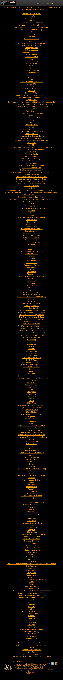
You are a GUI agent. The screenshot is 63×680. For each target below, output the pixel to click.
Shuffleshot (31, 543)
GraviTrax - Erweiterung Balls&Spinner (31, 310)
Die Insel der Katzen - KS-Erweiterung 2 (31, 181)
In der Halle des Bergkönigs (31, 364)
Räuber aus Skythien (31, 498)
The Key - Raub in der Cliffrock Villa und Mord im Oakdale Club (31, 564)
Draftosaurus (31, 220)
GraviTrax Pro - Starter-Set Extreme (31, 330)
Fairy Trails (31, 269)
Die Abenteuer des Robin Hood (31, 165)
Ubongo (31, 584)
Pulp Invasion (31, 487)
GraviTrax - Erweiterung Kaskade (31, 317)
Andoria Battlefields (31, 39)
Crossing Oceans (31, 124)
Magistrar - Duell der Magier (31, 414)
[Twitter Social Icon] (52, 663)
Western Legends (31, 620)
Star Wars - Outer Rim (31, 548)
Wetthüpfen (31, 627)
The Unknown (31, 566)
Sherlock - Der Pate (31, 541)
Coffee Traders (25, 113)
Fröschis (31, 287)
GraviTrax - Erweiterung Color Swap (31, 312)
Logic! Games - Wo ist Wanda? (31, 407)
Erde (31, 247)
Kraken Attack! (31, 387)
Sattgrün (31, 530)
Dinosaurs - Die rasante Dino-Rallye (31, 208)
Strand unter (35, 550)
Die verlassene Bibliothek (31, 201)
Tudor (31, 582)
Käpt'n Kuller (31, 380)
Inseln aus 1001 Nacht (31, 367)
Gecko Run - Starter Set (31, 294)
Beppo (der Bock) (31, 48)
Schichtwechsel (31, 532)
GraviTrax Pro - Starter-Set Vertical (31, 333)
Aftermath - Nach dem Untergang (31, 29)
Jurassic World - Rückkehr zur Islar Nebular (31, 378)
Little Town (31, 403)
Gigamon (31, 299)
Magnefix (31, 416)
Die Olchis (31, 188)
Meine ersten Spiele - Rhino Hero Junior (31, 437)
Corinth (31, 122)
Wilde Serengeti (26, 629)
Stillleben (26, 550)
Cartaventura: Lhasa (31, 75)
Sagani (31, 525)
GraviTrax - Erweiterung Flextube (31, 315)
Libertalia (31, 398)
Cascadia (31, 77)
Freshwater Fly (31, 285)
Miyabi (31, 446)
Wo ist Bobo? (31, 636)
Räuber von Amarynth (31, 500)
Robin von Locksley (31, 514)
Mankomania (31, 421)
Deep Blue (31, 143)
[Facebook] (56, 663)
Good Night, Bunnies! (31, 308)
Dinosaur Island (31, 206)
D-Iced (31, 127)
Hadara (31, 342)
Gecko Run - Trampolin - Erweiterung (31, 296)
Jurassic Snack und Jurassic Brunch (31, 376)
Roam (31, 509)
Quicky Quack (26, 496)
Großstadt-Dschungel (31, 337)
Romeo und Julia (31, 511)
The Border (36, 557)
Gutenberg (31, 339)
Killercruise (31, 382)
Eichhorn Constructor (31, 238)
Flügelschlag (31, 274)
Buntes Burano (31, 63)
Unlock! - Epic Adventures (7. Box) (32, 597)
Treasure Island (31, 575)
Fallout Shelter (31, 263)
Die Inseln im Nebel (31, 186)
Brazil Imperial (31, 54)
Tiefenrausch (31, 568)
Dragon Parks (31, 224)
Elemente (31, 244)
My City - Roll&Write (31, 457)
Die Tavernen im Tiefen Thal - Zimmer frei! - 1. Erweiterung (31, 199)
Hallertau (31, 346)
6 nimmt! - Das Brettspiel (31, 14)
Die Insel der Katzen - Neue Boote (31, 183)
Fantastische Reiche (31, 265)
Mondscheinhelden (31, 448)
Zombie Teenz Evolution (31, 650)
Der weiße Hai (31, 152)
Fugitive (31, 290)
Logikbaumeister (31, 410)
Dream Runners (27, 229)
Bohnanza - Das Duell (31, 52)
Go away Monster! (31, 306)
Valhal (31, 600)
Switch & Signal (31, 552)
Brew (31, 59)
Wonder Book (31, 638)
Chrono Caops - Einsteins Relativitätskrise (31, 97)
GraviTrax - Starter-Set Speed (31, 319)
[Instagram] (49, 663)
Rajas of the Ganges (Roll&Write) (31, 502)
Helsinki (31, 349)
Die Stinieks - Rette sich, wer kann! (31, 197)
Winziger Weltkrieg (31, 631)
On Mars (31, 466)
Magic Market (31, 412)
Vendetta (31, 602)
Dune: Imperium (31, 231)
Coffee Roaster (31, 111)
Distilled (31, 210)
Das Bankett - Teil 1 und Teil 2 (31, 131)
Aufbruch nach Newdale (31, 45)
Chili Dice (31, 91)
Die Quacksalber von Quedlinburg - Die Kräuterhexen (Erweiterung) (31, 192)
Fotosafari (31, 283)
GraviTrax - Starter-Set (31, 321)
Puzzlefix (31, 489)
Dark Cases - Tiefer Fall (31, 129)
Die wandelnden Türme (31, 195)
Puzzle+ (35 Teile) (31, 491)
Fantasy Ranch (31, 267)
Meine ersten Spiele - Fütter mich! (31, 435)
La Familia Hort (31, 394)
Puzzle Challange (31, 493)
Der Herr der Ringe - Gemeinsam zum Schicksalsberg (31, 147)
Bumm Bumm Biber (31, 61)
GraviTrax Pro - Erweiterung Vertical (31, 328)
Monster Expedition (31, 450)
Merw (31, 439)
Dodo (31, 215)
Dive (31, 213)
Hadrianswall (31, 344)
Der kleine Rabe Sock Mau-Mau (31, 149)
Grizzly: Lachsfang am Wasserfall (31, 335)
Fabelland (31, 258)
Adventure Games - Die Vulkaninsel (31, 25)
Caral (31, 68)
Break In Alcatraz (31, 57)
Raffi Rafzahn (37, 496)
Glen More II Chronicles (31, 303)
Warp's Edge (31, 622)
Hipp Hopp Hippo (31, 351)
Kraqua (31, 389)
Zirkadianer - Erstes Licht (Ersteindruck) (31, 645)
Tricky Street (31, 573)
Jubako (31, 371)
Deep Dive (31, 145)
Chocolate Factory (31, 93)
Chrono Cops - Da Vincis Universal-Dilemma (31, 95)
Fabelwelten (31, 260)
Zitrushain (31, 647)
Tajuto (31, 554)
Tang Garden (27, 557)
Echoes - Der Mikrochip (31, 233)
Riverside (31, 507)
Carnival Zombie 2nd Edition (31, 81)
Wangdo (31, 616)
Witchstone (31, 634)
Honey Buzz (31, 353)
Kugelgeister (31, 392)
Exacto (31, 256)
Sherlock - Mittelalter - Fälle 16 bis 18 (31, 534)
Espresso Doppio (31, 253)
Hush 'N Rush (31, 360)
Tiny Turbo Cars (31, 570)
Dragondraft (31, 222)
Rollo (31, 516)
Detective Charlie (31, 154)
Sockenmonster (31, 545)
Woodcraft (32, 640)
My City (31, 455)
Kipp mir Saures (31, 385)
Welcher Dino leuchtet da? (31, 611)
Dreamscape (37, 229)
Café (31, 79)
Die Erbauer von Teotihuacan (31, 170)
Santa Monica (31, 527)
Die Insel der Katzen (31, 174)
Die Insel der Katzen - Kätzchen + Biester (31, 179)
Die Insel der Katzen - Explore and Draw (31, 177)
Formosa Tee (32, 281)
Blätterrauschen (31, 50)
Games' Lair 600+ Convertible (31, 292)
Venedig (31, 604)
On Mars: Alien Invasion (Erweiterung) (31, 468)
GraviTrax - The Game (31, 324)
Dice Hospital (31, 163)
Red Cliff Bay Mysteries (31, 505)
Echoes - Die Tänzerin (31, 235)
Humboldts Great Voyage (31, 358)
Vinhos (31, 609)
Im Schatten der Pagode (31, 362)
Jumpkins (31, 373)
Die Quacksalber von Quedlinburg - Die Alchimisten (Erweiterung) (31, 190)
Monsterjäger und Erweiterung (32, 453)
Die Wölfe (31, 204)
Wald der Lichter (31, 613)
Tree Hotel (31, 577)
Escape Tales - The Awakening (31, 251)
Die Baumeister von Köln (31, 167)
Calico (31, 66)
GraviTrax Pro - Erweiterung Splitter (31, 326)
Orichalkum (31, 471)
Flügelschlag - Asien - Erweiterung (32, 276)
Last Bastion (31, 396)
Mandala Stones (31, 419)
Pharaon (31, 484)
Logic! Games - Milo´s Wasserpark (31, 405)
